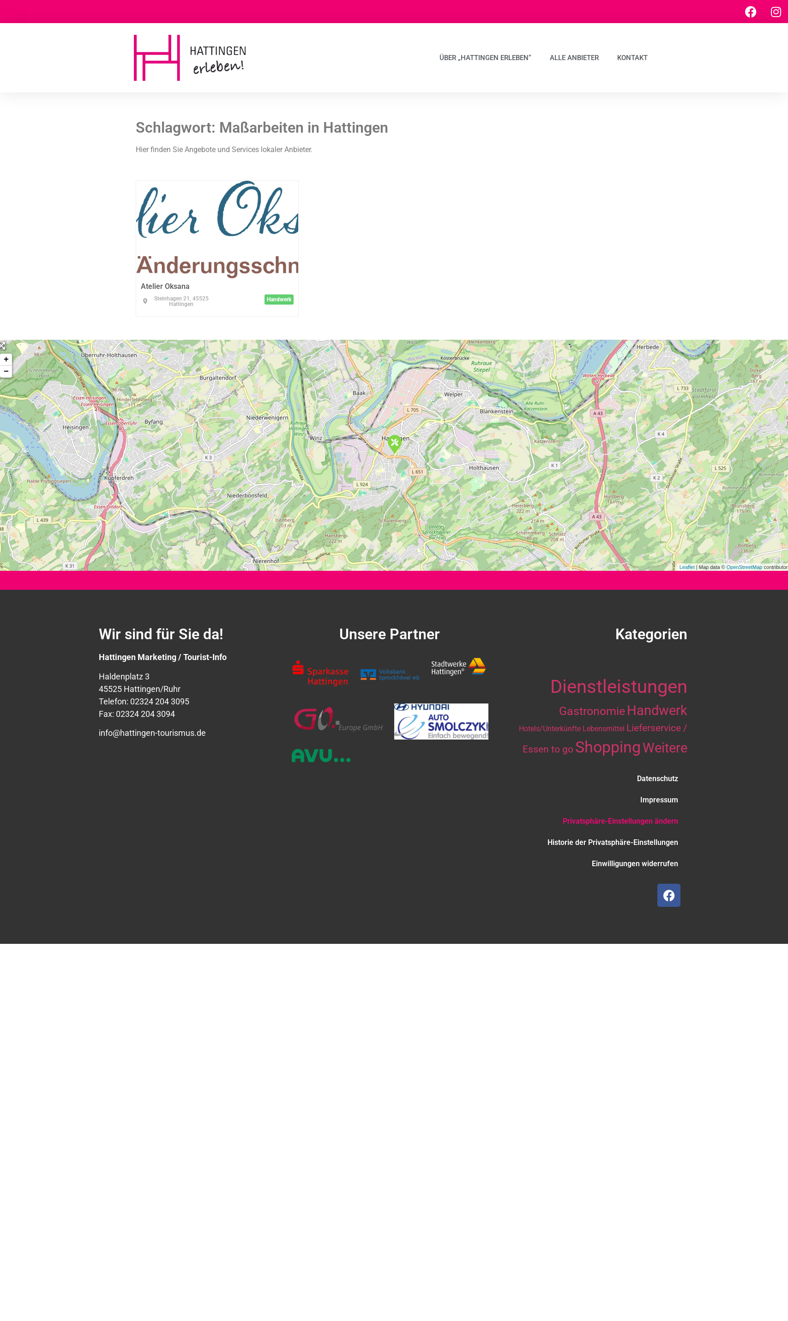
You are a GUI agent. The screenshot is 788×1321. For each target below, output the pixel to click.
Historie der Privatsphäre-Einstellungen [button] (612, 842)
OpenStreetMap (745, 567)
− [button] (6, 371)
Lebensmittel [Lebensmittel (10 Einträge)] (604, 728)
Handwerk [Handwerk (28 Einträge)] (657, 710)
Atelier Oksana (165, 286)
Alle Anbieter (574, 58)
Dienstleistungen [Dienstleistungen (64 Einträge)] (618, 686)
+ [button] (6, 359)
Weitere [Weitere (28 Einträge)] (665, 748)
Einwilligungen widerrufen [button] (635, 863)
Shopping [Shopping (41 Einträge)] (608, 747)
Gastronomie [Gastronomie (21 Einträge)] (592, 711)
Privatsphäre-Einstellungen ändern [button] (620, 821)
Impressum (659, 799)
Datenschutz (657, 778)
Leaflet (687, 567)
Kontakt (632, 58)
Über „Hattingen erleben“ (485, 58)
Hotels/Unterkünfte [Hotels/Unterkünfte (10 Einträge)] (550, 728)
